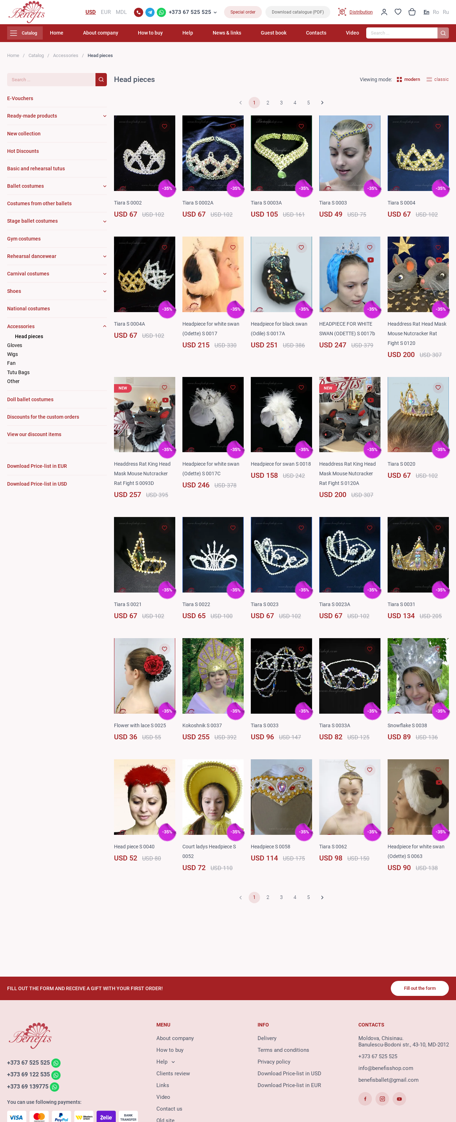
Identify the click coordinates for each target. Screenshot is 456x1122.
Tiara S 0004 (402, 207)
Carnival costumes (28, 278)
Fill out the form (417, 990)
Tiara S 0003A (267, 207)
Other (13, 385)
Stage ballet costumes (32, 225)
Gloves (14, 349)
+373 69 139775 (29, 1090)
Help (216, 37)
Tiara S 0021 (129, 608)
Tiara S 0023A (335, 608)
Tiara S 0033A (335, 730)
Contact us (169, 1111)
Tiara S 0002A (199, 207)
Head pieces (29, 340)
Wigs (12, 358)
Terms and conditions (283, 1053)
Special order (242, 14)
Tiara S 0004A (130, 328)
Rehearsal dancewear (31, 260)
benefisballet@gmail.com (388, 1083)
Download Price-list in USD (289, 1076)
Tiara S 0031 (402, 608)
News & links (248, 37)
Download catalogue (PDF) (298, 14)
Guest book (288, 37)
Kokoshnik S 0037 (203, 730)
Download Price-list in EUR (289, 1088)
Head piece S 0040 (136, 851)
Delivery (267, 1041)
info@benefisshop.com (385, 1071)
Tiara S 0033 (265, 730)
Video (352, 37)
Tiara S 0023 (265, 608)
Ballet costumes (25, 190)
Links (162, 1088)
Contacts (323, 37)
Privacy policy (274, 1064)
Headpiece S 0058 (272, 851)
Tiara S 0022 (197, 608)
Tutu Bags (18, 376)
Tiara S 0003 (334, 207)
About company (143, 37)
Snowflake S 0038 (409, 730)
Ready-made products (32, 120)
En (426, 14)
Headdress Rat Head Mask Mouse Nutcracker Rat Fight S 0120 (417, 338)
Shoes (14, 296)
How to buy (185, 37)
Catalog (36, 59)
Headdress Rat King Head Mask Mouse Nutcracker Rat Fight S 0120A (349, 478)
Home (106, 37)
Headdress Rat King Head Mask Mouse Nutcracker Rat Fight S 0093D (144, 478)
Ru (446, 14)
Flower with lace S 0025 (142, 730)
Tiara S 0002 (129, 207)
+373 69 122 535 (30, 1078)
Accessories (65, 59)
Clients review (173, 1076)
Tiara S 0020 (402, 468)
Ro (436, 14)
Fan (11, 368)
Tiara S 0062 (334, 851)
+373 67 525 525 (190, 14)
